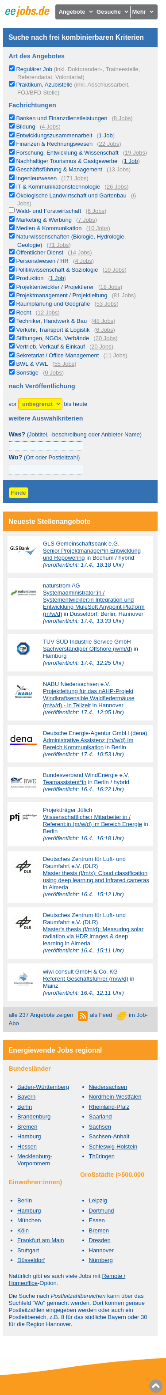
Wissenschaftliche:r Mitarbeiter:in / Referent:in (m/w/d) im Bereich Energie (92, 820)
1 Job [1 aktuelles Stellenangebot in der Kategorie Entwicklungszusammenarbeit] (106, 135)
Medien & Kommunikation (48, 228)
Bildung (25, 126)
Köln (23, 1230)
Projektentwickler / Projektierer (55, 287)
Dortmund (101, 1210)
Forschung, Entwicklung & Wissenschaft (67, 152)
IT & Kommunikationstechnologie (58, 186)
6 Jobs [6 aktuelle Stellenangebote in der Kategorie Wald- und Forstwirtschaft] (96, 211)
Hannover (101, 1250)
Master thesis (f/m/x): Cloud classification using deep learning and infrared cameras (96, 876)
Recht (23, 312)
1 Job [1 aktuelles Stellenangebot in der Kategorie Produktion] (57, 278)
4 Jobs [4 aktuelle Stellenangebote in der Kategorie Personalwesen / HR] (83, 261)
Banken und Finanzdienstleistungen (61, 118)
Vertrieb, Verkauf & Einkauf (50, 346)
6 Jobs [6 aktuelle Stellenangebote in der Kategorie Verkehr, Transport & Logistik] (104, 329)
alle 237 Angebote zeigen (41, 1015)
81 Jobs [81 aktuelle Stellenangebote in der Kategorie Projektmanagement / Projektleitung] (124, 295)
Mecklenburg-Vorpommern (34, 1160)
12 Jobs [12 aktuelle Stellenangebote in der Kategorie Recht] (48, 312)
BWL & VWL (32, 363)
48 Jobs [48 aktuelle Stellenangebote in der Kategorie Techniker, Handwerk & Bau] (103, 321)
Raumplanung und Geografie (53, 303)
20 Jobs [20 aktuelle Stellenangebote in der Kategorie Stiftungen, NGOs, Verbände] (106, 338)
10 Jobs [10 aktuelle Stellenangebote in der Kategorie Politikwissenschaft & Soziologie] (114, 269)
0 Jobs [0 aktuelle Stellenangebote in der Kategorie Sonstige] (53, 372)
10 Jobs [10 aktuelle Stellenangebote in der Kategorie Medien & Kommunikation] (98, 228)
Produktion (29, 278)
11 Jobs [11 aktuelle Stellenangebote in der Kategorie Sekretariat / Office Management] (115, 355)
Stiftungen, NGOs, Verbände (52, 338)
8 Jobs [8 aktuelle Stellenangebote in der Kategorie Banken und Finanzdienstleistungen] (122, 118)
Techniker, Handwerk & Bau (51, 321)
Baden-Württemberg (43, 1087)
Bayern (26, 1096)
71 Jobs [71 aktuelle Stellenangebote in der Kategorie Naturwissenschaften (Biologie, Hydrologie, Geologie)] (59, 245)
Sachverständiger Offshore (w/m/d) (87, 648)
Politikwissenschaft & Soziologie (57, 269)
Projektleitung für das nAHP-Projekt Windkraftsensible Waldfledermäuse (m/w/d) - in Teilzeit (89, 698)
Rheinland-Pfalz (109, 1106)
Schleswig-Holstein (113, 1146)
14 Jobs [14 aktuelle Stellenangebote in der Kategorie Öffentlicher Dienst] (80, 252)
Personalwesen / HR (42, 261)
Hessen (27, 1146)
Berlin (24, 1106)
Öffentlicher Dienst (39, 252)
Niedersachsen (108, 1087)
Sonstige (27, 372)
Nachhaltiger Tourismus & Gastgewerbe (66, 161)
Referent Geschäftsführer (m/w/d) (85, 978)
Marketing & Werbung (44, 219)
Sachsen (100, 1126)
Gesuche (113, 11)
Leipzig (98, 1200)
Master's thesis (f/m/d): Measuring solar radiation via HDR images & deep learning (93, 936)
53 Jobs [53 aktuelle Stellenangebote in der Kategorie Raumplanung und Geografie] (107, 303)
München (29, 1220)
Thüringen (102, 1156)
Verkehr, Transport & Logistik (52, 329)
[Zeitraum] (40, 404)
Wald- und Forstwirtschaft (48, 211)
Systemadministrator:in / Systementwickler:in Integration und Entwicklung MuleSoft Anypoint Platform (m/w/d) (94, 603)
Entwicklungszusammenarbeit (54, 135)
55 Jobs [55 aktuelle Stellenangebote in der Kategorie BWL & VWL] (64, 363)
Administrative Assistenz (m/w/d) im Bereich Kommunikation (88, 744)
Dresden (100, 1240)
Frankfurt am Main (40, 1240)
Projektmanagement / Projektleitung (61, 295)
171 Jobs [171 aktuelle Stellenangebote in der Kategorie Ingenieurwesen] (75, 178)
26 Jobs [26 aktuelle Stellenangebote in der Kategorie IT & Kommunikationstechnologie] (117, 186)
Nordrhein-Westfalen (115, 1096)
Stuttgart (28, 1250)
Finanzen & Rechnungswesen (54, 143)
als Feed (101, 1015)
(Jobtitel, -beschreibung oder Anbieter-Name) (75, 434)
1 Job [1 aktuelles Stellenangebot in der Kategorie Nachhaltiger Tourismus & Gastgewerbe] (131, 161)
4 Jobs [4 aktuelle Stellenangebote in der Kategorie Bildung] (50, 126)
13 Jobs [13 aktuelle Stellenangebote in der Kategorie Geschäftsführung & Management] (118, 169)
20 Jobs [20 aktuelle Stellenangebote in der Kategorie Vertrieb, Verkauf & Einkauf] (101, 346)
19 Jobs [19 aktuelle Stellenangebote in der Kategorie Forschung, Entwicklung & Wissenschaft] (135, 152)
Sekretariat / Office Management (57, 355)
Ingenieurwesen (36, 178)
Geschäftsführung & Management (59, 169)
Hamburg (29, 1136)
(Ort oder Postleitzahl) (44, 457)
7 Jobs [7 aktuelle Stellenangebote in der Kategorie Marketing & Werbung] (86, 219)
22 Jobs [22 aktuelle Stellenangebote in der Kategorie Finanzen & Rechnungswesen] (109, 143)
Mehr (143, 11)
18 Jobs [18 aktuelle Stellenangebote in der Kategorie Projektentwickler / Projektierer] (110, 287)
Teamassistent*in (64, 782)
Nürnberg (101, 1260)
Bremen (27, 1126)
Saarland (100, 1116)
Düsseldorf (31, 1260)
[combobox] (46, 469)
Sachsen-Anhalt (109, 1136)
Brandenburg (33, 1116)
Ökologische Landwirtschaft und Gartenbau (71, 195)
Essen (97, 1220)
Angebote (75, 11)
